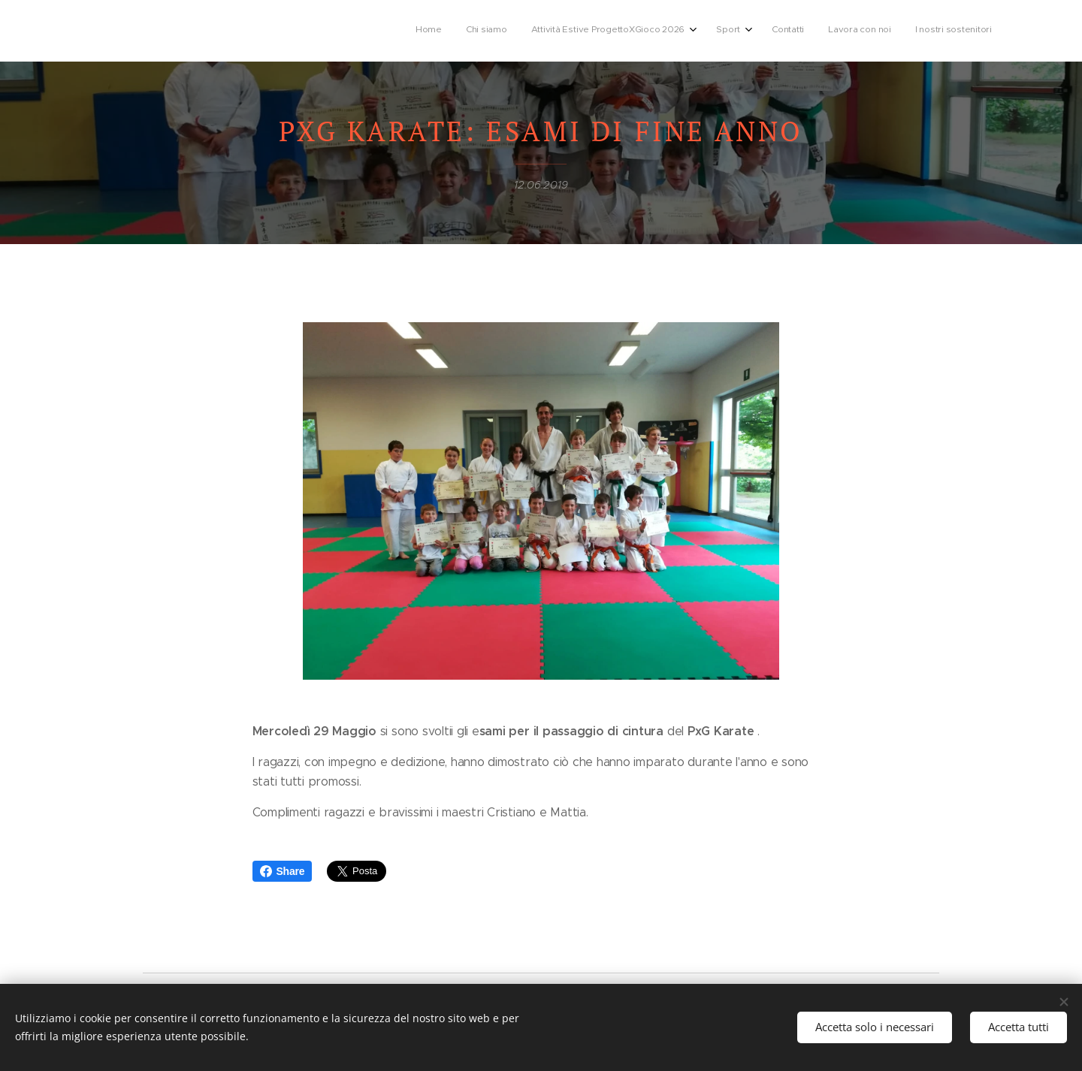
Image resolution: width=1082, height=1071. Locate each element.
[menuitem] (837, 31)
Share (282, 871)
